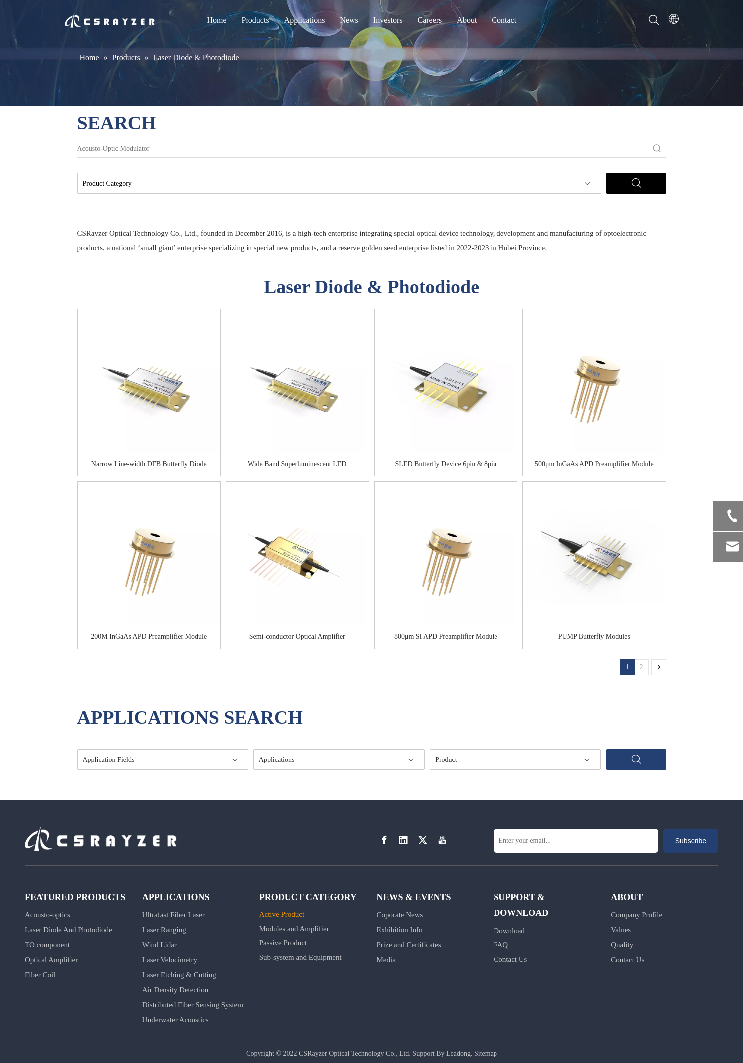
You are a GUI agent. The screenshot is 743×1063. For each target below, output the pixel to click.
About (467, 20)
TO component (47, 945)
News (349, 20)
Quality (622, 945)
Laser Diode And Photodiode (68, 930)
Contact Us (510, 959)
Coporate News (399, 915)
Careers (429, 20)
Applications (304, 20)
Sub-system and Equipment (300, 957)
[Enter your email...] (576, 841)
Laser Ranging (164, 930)
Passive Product (283, 943)
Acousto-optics (47, 915)
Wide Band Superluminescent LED (297, 464)
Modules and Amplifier (294, 929)
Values (621, 930)
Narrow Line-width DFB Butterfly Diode (149, 464)
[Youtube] (442, 840)
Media (385, 960)
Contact (504, 20)
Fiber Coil (40, 975)
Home (217, 20)
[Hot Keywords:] (657, 148)
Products (255, 20)
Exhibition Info (399, 930)
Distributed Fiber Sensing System (192, 1005)
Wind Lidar (159, 945)
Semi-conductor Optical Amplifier (297, 636)
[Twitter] (422, 840)
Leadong (458, 1053)
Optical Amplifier (51, 960)
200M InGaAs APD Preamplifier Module (149, 636)
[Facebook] (384, 840)
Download (509, 931)
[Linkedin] (403, 840)
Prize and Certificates (408, 945)
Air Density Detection (175, 990)
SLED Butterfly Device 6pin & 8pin (445, 464)
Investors (388, 20)
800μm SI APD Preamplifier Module (445, 636)
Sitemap (485, 1053)
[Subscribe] (690, 841)
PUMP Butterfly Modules (594, 636)
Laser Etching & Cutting (179, 975)
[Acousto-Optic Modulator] (362, 148)
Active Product (281, 914)
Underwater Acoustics (175, 1020)
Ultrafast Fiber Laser (173, 915)
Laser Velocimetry (169, 960)
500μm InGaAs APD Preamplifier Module (594, 464)
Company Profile (636, 915)
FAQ (501, 945)
